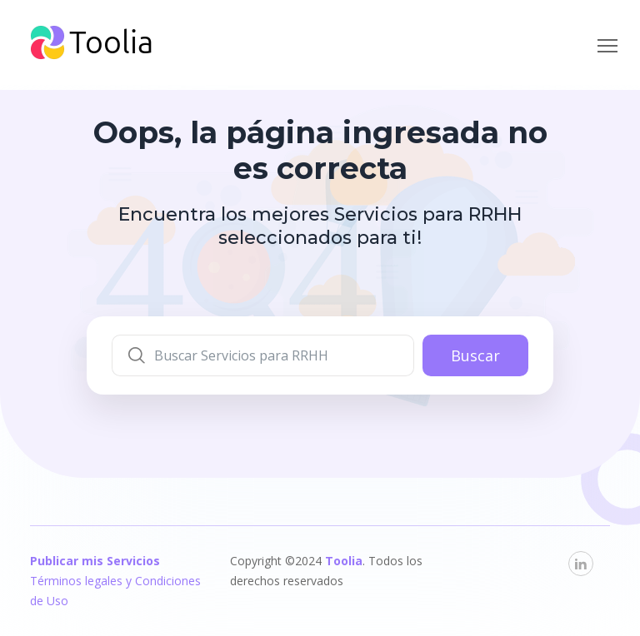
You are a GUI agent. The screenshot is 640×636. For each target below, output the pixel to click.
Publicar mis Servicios (95, 561)
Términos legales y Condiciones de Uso (115, 591)
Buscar (475, 355)
